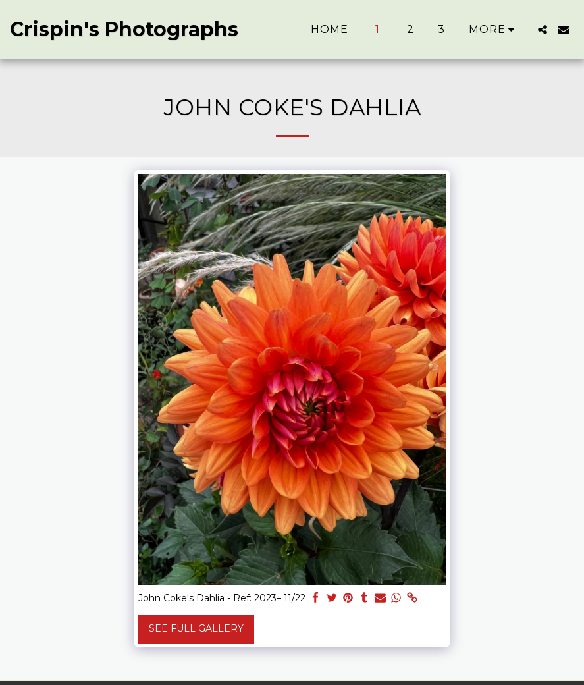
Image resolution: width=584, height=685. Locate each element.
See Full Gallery (196, 628)
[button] (542, 29)
